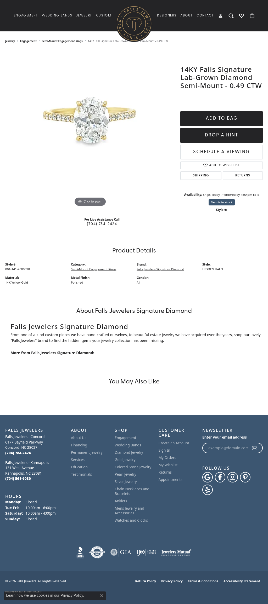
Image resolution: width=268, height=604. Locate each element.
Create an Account (174, 442)
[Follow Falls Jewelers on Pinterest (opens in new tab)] (245, 477)
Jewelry (84, 15)
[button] (220, 15)
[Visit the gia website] (120, 552)
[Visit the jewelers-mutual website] (176, 552)
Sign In (164, 450)
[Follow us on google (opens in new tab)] (207, 477)
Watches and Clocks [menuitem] (131, 520)
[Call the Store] (18, 452)
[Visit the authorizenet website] (97, 552)
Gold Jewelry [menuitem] (125, 459)
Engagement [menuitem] (125, 437)
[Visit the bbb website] (80, 552)
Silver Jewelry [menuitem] (126, 481)
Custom (103, 15)
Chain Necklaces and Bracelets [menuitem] (132, 491)
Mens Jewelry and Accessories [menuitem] (129, 510)
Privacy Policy (172, 581)
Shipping (201, 175)
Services (78, 459)
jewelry (10, 41)
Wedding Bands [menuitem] (128, 444)
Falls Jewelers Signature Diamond (160, 269)
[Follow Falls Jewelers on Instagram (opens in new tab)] (232, 477)
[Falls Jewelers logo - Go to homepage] (134, 23)
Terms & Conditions (203, 581)
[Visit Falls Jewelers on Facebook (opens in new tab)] (220, 477)
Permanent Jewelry (87, 452)
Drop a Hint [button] (221, 135)
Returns (242, 175)
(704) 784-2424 (102, 224)
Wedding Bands (57, 15)
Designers (166, 15)
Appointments (170, 479)
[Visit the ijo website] (146, 552)
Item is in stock (222, 202)
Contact (205, 15)
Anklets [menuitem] (121, 500)
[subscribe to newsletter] (255, 448)
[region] (90, 129)
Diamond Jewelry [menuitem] (129, 452)
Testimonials (81, 474)
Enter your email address (224, 437)
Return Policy (145, 581)
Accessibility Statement (242, 581)
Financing (79, 444)
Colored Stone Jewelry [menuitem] (133, 466)
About (186, 15)
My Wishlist (168, 464)
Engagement (26, 15)
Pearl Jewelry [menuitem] (125, 474)
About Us (78, 437)
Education (79, 466)
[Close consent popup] (101, 595)
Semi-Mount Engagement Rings (62, 41)
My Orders (167, 457)
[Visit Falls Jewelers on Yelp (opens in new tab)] (207, 490)
